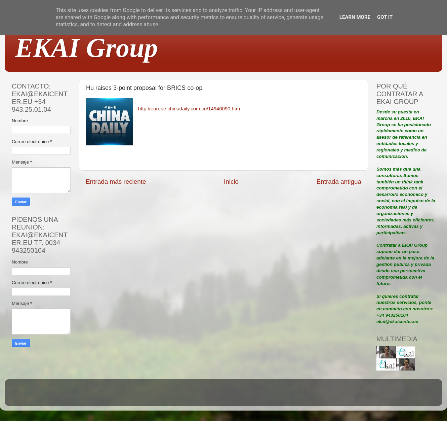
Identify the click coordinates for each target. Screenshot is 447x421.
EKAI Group (86, 48)
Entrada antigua (339, 181)
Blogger (267, 395)
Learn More (354, 17)
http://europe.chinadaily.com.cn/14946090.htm (189, 108)
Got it (385, 17)
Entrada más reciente (116, 181)
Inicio (231, 181)
